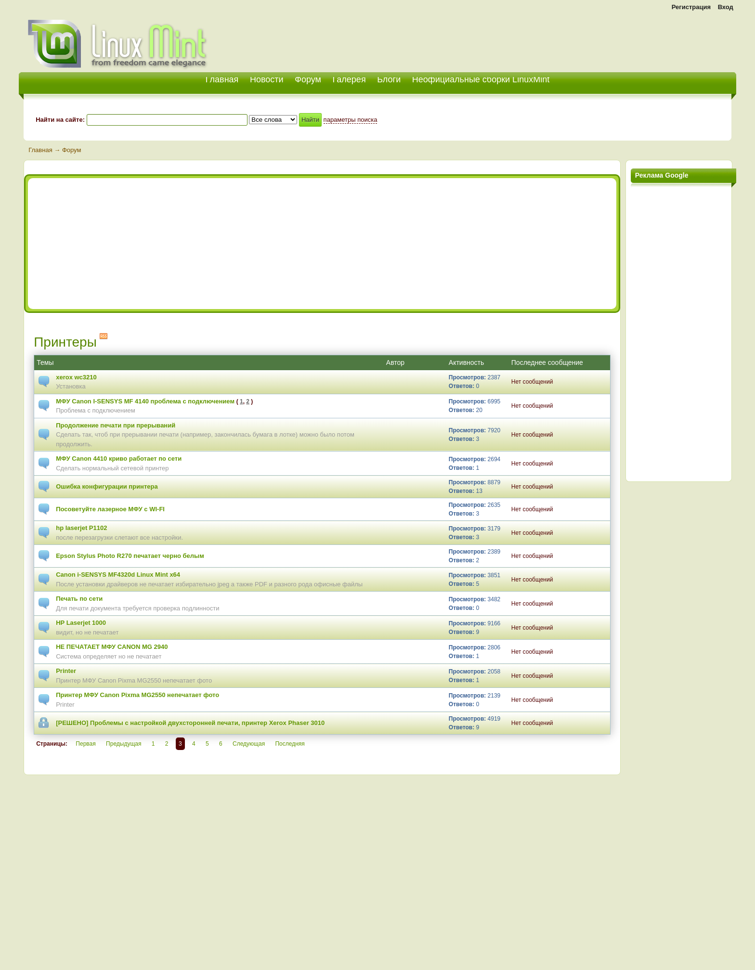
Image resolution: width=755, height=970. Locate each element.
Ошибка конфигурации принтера (106, 486)
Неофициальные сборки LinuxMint (480, 79)
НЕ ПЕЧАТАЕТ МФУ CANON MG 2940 (112, 646)
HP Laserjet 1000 (81, 622)
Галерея (349, 79)
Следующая (249, 743)
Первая (85, 743)
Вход (725, 7)
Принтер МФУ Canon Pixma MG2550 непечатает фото (137, 694)
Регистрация (691, 7)
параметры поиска (351, 119)
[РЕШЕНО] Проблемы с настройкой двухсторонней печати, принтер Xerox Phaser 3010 (190, 722)
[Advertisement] (623, 38)
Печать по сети (79, 598)
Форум (308, 79)
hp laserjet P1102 (81, 527)
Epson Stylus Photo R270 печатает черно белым (130, 555)
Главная (40, 150)
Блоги (389, 79)
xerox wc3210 (76, 377)
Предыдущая (123, 743)
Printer (66, 670)
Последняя (289, 743)
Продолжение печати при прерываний (115, 425)
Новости (267, 79)
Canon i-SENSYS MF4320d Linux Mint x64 (118, 574)
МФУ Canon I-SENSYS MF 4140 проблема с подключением (145, 401)
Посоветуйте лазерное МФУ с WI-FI (110, 509)
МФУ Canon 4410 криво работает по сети (119, 458)
